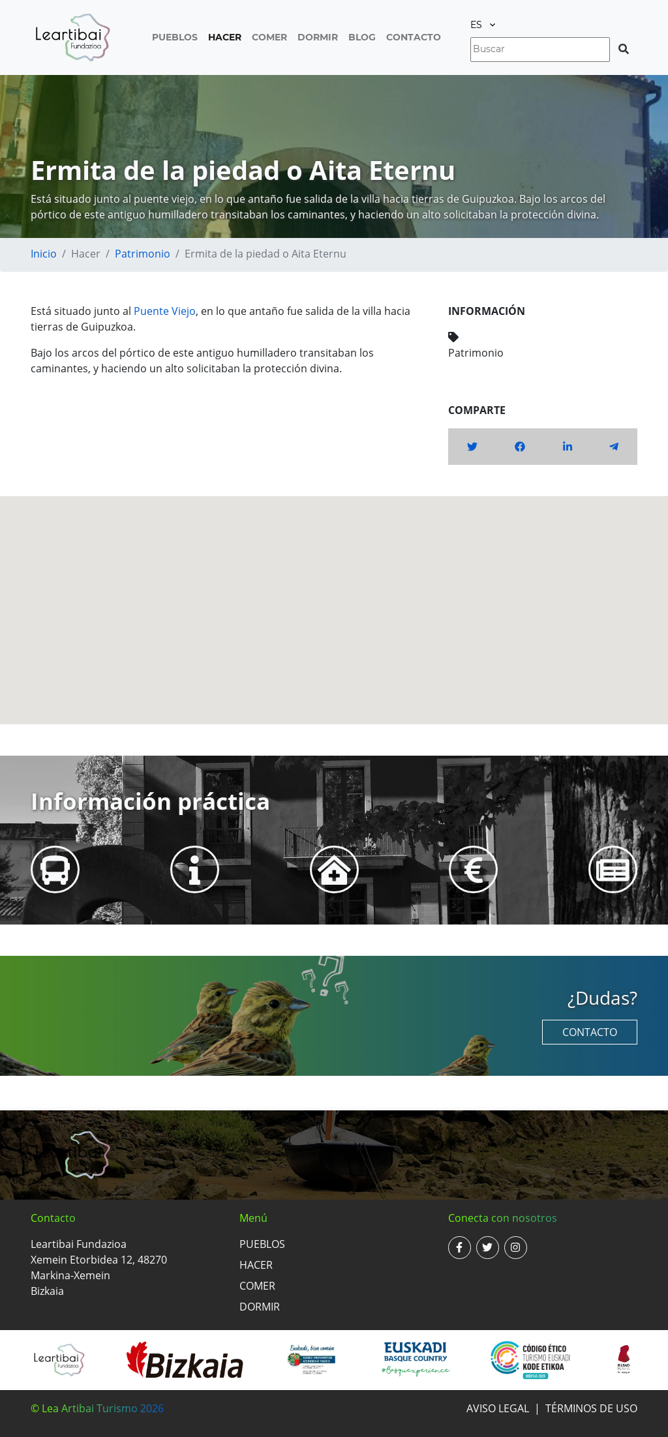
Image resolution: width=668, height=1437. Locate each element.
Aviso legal (497, 1408)
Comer (269, 37)
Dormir (317, 37)
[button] (334, 598)
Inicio (44, 253)
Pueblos (175, 37)
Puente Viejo (165, 311)
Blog (362, 37)
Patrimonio (142, 253)
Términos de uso (591, 1408)
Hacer (224, 37)
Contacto (413, 37)
